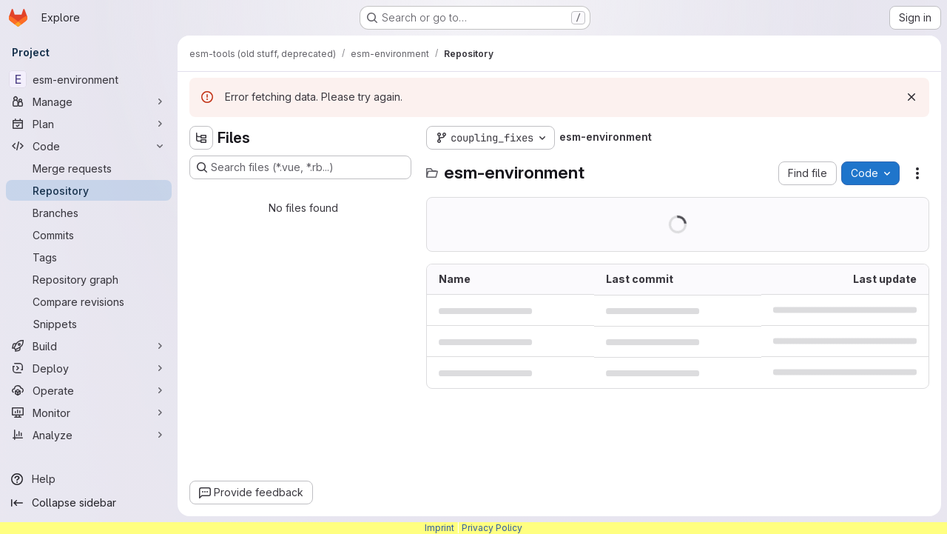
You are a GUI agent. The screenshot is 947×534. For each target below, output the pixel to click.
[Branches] (89, 212)
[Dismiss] (911, 97)
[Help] (89, 479)
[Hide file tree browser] (201, 138)
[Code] (89, 146)
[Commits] (89, 234)
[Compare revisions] (89, 301)
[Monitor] (89, 412)
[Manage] (89, 101)
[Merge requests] (89, 168)
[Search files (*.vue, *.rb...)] (300, 167)
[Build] (89, 346)
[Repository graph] (89, 279)
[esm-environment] (89, 79)
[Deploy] (89, 368)
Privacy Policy (492, 527)
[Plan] (89, 123)
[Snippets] (89, 323)
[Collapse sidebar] (89, 503)
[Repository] (89, 190)
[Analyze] (89, 434)
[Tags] (89, 257)
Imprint (439, 527)
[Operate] (89, 390)
